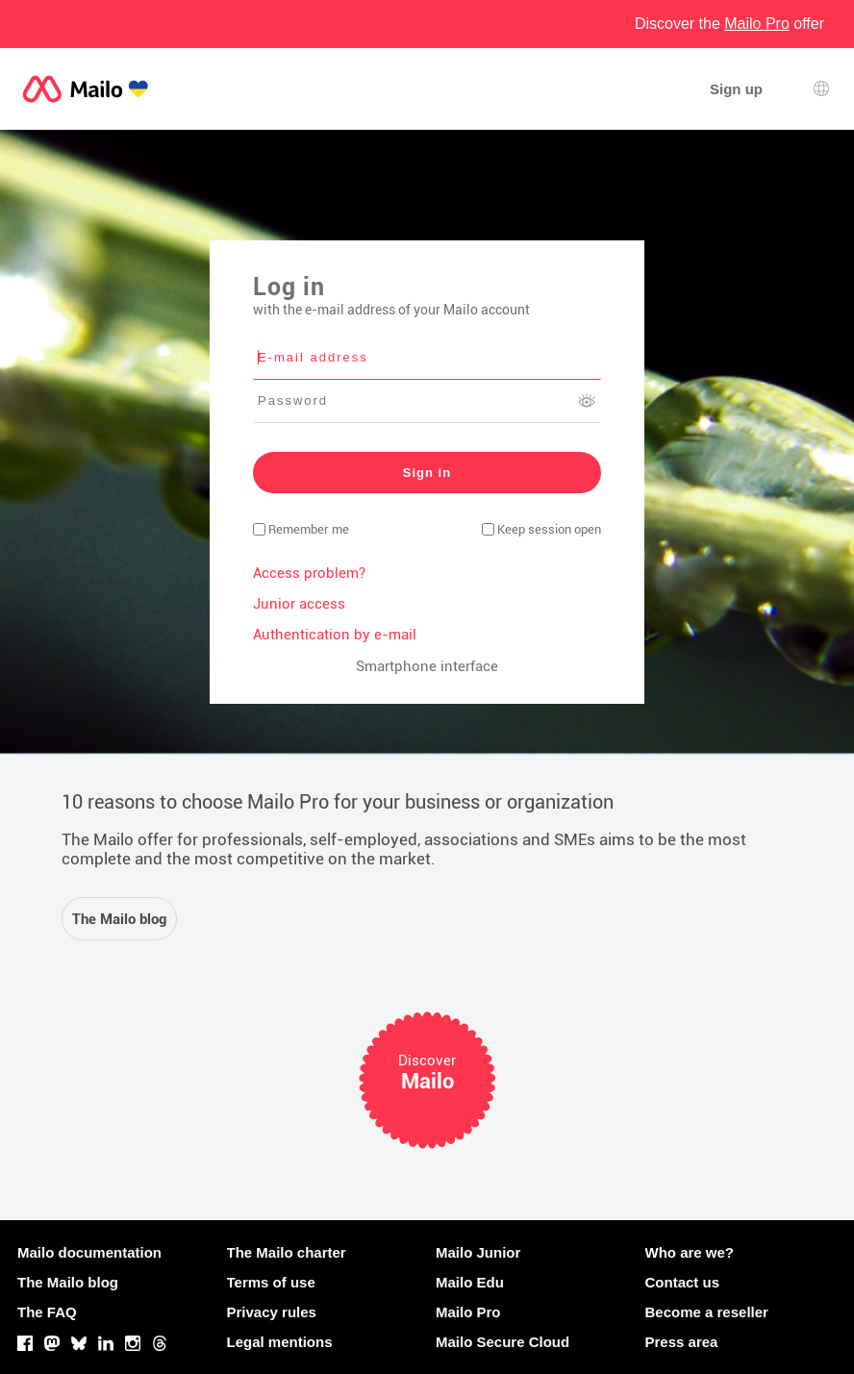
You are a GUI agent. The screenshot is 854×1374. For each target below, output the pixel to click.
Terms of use (271, 1282)
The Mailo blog (67, 1282)
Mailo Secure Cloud (502, 1342)
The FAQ (47, 1312)
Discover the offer (729, 23)
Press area (681, 1342)
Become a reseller (706, 1312)
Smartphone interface (427, 666)
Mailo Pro (468, 1312)
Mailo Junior (478, 1252)
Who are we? (690, 1252)
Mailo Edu (470, 1282)
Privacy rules (271, 1312)
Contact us (682, 1282)
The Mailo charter (286, 1252)
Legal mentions (280, 1342)
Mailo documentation (89, 1252)
